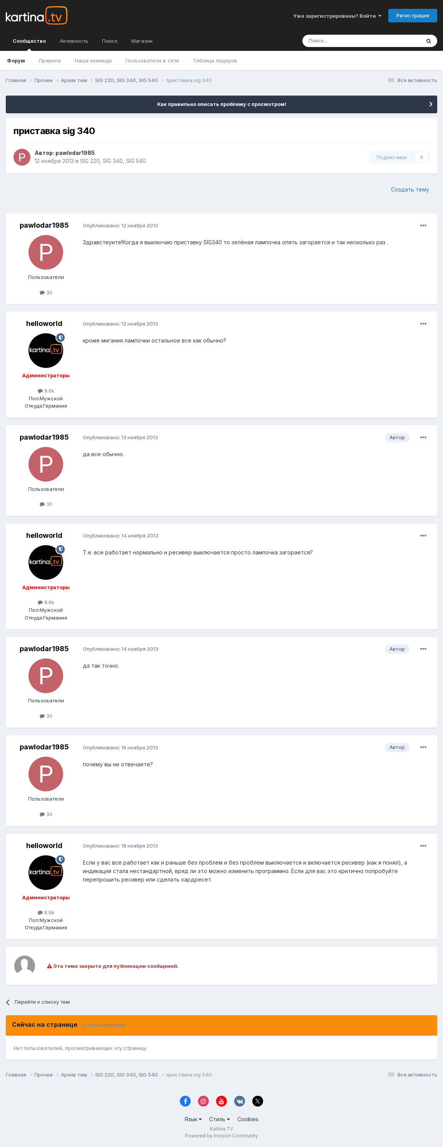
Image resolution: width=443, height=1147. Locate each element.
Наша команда (93, 60)
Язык (193, 1119)
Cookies (247, 1119)
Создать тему (410, 189)
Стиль (219, 1119)
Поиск (109, 41)
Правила (50, 60)
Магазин (142, 41)
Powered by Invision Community (221, 1136)
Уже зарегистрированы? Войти (337, 16)
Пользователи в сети (152, 60)
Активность (74, 41)
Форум (16, 60)
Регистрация (412, 15)
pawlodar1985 (75, 152)
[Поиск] (340, 41)
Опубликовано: (120, 225)
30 (46, 292)
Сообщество (29, 44)
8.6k (46, 391)
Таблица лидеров (215, 60)
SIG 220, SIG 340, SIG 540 (113, 161)
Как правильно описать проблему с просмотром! (221, 104)
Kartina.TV (221, 1129)
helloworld (44, 323)
